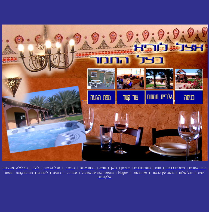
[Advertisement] (104, 12)
